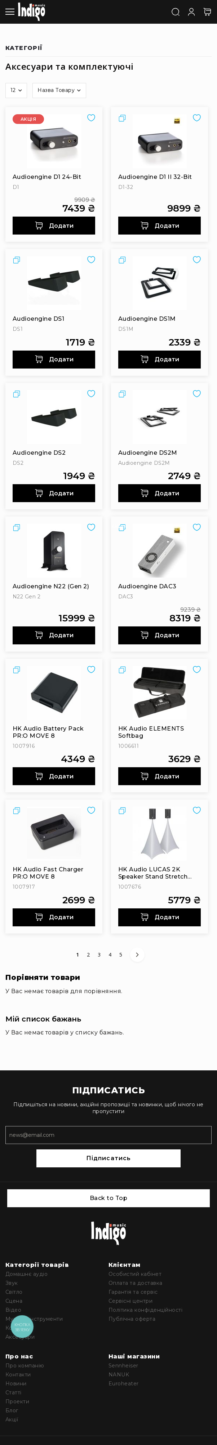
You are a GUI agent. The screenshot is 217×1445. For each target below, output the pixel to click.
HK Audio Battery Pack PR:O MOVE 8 (48, 732)
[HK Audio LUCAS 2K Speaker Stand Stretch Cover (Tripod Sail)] (159, 834)
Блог (11, 1410)
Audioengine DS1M (147, 318)
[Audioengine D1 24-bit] (54, 141)
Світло (14, 1292)
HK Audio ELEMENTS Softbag (151, 732)
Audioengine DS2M (147, 452)
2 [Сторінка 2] (90, 954)
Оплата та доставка (135, 1283)
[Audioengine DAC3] (159, 551)
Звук (11, 1283)
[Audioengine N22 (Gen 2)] (54, 551)
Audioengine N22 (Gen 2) (51, 586)
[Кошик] (207, 12)
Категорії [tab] (24, 48)
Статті (13, 1392)
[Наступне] (137, 955)
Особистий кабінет (134, 1274)
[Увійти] (191, 11)
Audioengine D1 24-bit (47, 176)
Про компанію (24, 1365)
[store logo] (31, 12)
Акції (11, 1419)
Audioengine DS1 (38, 318)
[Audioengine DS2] (54, 417)
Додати (54, 225)
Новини (16, 1383)
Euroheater (123, 1383)
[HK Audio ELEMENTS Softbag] (159, 693)
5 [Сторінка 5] (122, 954)
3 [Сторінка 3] (100, 954)
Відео (13, 1310)
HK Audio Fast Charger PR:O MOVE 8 (48, 873)
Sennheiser (123, 1365)
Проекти (17, 1401)
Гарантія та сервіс (133, 1292)
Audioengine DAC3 (147, 586)
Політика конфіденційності (145, 1310)
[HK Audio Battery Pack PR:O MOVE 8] (54, 693)
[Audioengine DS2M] (159, 417)
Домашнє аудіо (26, 1274)
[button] (16, 90)
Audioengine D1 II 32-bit (155, 176)
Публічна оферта (131, 1319)
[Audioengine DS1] (54, 283)
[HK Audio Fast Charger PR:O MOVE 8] (54, 834)
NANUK (118, 1374)
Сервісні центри (130, 1301)
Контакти (18, 1374)
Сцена (13, 1301)
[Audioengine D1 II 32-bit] (159, 141)
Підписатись (108, 1158)
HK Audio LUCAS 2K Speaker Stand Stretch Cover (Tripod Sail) (152, 873)
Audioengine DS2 (39, 452)
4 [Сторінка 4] (111, 954)
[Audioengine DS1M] (159, 283)
